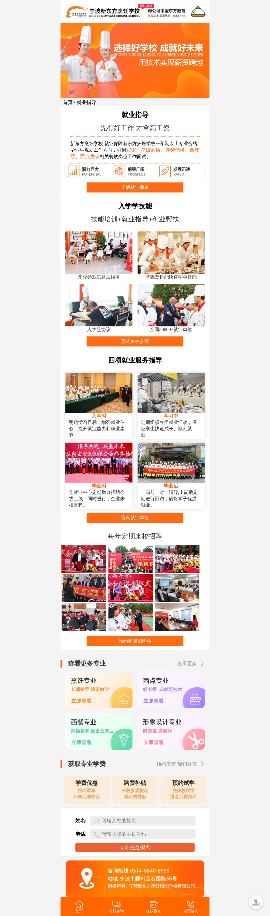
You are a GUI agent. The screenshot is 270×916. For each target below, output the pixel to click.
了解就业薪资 (135, 187)
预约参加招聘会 (135, 640)
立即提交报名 (135, 847)
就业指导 (86, 102)
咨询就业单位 (135, 517)
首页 (68, 102)
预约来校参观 (135, 341)
